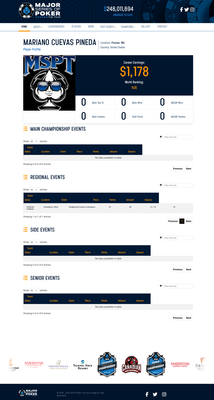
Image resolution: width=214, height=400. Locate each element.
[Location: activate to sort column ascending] (66, 147)
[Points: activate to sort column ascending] (133, 147)
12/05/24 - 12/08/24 (34, 198)
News (91, 26)
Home (24, 26)
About (36, 27)
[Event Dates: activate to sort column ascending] (38, 147)
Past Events (107, 27)
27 (121, 198)
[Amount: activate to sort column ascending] (157, 147)
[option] (107, 346)
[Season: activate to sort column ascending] (181, 147)
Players (76, 26)
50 (139, 198)
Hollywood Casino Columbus (93, 198)
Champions (127, 27)
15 (177, 198)
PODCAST (162, 26)
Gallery (145, 26)
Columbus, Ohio (62, 198)
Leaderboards (56, 26)
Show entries (35, 141)
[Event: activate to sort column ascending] (90, 147)
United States (117, 47)
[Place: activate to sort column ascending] (112, 147)
